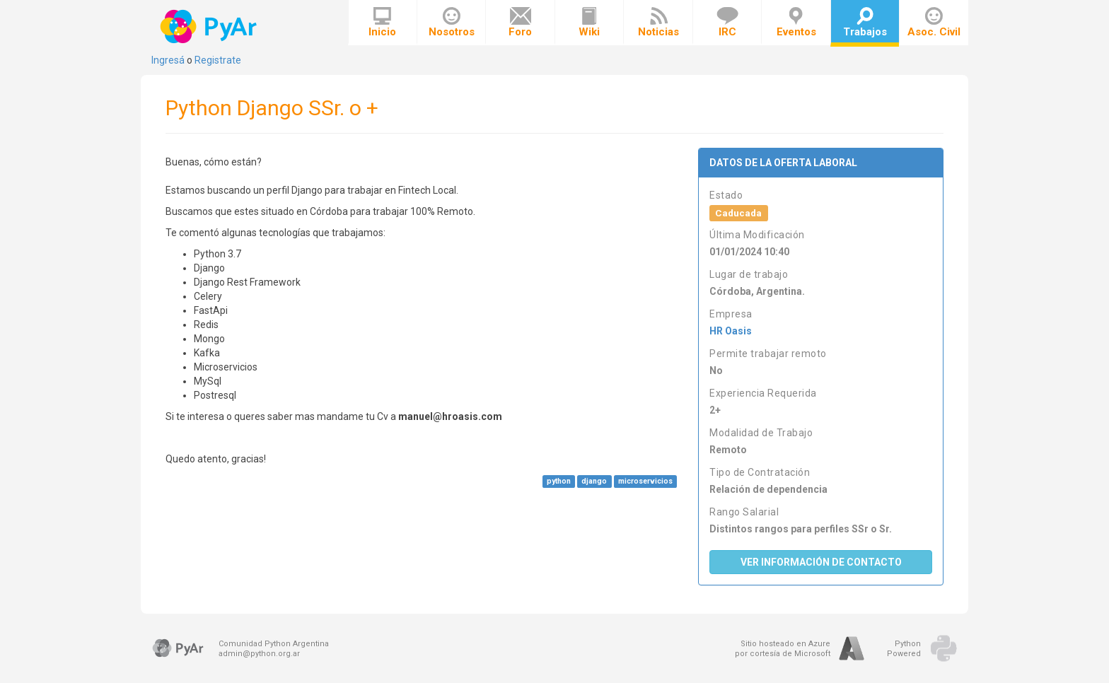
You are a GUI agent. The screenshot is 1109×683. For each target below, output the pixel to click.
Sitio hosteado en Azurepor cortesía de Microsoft (782, 648)
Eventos (796, 22)
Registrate (217, 60)
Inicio (382, 22)
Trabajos (865, 22)
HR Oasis (730, 331)
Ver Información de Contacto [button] (821, 562)
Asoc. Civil (933, 22)
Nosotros (452, 22)
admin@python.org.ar (259, 653)
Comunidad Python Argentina (274, 643)
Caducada (738, 212)
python (559, 481)
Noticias (658, 22)
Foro (520, 22)
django (594, 481)
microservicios (645, 481)
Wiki (589, 22)
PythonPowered (904, 648)
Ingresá (168, 60)
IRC (727, 22)
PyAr (210, 26)
